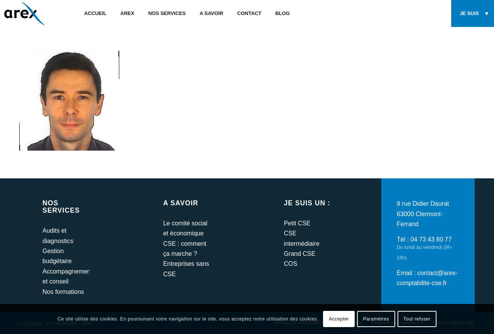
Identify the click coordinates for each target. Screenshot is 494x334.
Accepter (339, 319)
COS (290, 263)
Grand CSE (299, 253)
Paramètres (376, 319)
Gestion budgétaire (57, 256)
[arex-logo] (23, 13)
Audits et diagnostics (57, 235)
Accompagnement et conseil (66, 276)
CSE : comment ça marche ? (184, 248)
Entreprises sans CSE (186, 268)
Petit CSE (297, 223)
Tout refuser (417, 319)
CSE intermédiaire (301, 238)
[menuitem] (95, 13)
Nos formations (63, 292)
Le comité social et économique (185, 228)
